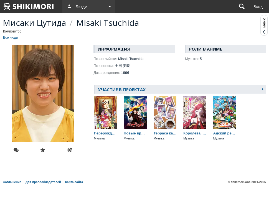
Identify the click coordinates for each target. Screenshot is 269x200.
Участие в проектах (121, 89)
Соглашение (12, 182)
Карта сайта (74, 182)
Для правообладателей (43, 182)
